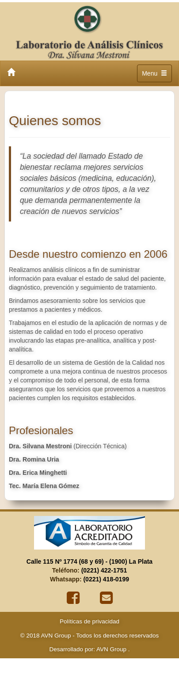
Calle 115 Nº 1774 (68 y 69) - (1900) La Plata (89, 561)
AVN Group (110, 649)
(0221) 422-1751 (104, 570)
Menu (155, 75)
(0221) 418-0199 (106, 579)
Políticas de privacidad (89, 621)
